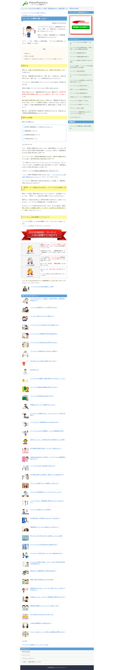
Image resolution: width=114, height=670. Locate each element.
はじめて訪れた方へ (75, 117)
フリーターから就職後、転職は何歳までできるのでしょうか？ (47, 378)
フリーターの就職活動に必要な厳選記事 (80, 127)
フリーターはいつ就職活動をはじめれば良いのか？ (44, 422)
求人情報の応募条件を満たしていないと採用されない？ (46, 448)
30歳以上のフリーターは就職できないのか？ (42, 404)
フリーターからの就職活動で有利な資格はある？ (44, 333)
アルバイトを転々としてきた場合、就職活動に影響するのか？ (47, 632)
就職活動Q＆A (52, 8)
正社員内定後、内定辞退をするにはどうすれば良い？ (45, 518)
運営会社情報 (74, 8)
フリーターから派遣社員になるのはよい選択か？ (44, 351)
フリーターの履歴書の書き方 (78, 53)
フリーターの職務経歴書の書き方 (79, 56)
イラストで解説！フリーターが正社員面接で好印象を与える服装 (81, 66)
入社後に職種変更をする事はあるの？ (41, 623)
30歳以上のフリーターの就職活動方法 (80, 97)
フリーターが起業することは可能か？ (41, 509)
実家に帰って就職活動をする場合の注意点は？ (43, 570)
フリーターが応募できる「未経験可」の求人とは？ (44, 483)
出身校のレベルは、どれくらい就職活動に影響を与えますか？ (47, 597)
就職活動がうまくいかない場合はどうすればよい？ (44, 527)
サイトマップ (26, 655)
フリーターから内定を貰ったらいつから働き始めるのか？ (46, 553)
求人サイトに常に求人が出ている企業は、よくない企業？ (46, 536)
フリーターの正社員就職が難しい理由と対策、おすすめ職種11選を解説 (81, 48)
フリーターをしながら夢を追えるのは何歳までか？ (44, 325)
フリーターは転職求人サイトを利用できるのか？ (44, 307)
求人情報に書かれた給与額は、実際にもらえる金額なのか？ (47, 474)
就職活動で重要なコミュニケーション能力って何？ (44, 605)
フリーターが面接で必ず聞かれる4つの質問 (81, 61)
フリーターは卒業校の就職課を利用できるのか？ (44, 387)
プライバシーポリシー (28, 658)
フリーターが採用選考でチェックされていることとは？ (46, 492)
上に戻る (24, 641)
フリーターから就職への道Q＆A (37, 12)
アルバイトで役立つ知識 (77, 108)
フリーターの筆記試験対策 (77, 71)
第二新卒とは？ (34, 369)
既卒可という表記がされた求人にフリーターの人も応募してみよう (44, 59)
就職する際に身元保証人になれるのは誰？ (42, 579)
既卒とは (27, 53)
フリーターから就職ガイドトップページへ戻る (35, 644)
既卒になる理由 (29, 56)
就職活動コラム (63, 8)
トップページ (24, 12)
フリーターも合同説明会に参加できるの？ (42, 396)
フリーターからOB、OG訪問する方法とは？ (42, 466)
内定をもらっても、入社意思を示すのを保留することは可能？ (47, 439)
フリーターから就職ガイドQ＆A (79, 100)
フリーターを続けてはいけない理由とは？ (42, 316)
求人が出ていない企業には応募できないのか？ (43, 361)
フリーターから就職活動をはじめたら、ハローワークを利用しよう (81, 112)
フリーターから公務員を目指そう (79, 85)
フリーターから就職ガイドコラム (79, 104)
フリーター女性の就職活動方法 (78, 93)
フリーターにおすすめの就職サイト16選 (33, 8)
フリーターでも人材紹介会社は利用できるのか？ (44, 342)
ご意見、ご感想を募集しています (31, 662)
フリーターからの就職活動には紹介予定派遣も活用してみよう (81, 81)
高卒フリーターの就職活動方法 (78, 89)
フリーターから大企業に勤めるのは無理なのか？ (44, 544)
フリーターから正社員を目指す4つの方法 (81, 75)
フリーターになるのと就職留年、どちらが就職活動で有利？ (47, 431)
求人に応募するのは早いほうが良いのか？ (42, 614)
